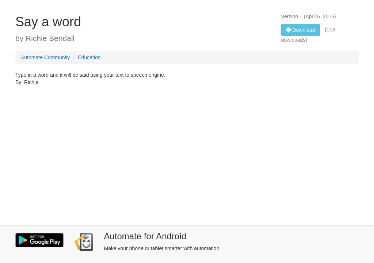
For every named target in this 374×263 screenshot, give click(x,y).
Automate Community (45, 57)
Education (89, 57)
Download (300, 30)
